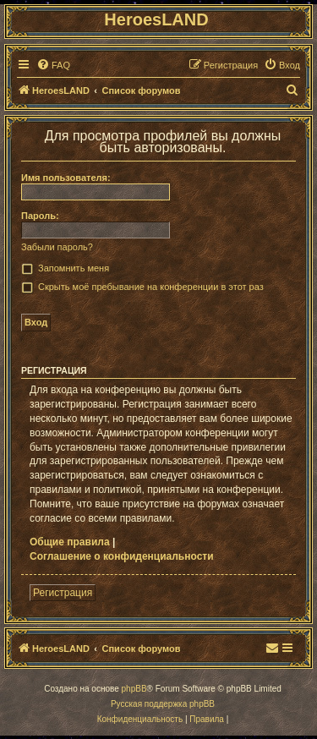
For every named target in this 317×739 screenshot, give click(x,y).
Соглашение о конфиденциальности (122, 556)
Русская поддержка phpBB (163, 704)
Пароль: (40, 216)
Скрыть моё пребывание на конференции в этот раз (151, 287)
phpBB (134, 688)
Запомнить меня (73, 268)
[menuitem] (53, 65)
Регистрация (62, 593)
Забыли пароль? (57, 247)
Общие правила (70, 542)
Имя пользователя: (66, 177)
